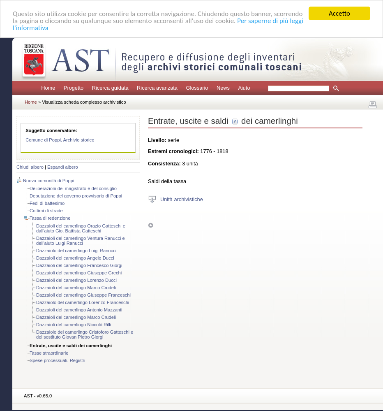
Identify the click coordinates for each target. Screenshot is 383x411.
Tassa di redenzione (50, 218)
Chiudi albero (30, 167)
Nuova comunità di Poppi (48, 180)
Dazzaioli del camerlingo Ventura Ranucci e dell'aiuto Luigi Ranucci (80, 241)
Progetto (73, 88)
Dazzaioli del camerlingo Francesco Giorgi (79, 265)
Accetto (339, 13)
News (223, 88)
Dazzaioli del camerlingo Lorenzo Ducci (76, 280)
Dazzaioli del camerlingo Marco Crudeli (76, 287)
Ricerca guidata (110, 88)
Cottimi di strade (46, 210)
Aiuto (244, 88)
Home (48, 88)
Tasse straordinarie (49, 353)
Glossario (197, 88)
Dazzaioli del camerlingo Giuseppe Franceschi (83, 295)
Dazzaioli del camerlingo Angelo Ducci (75, 257)
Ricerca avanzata (157, 88)
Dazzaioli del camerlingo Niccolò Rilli (73, 324)
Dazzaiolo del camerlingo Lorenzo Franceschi (82, 302)
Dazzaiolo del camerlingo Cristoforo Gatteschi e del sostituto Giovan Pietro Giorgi (84, 334)
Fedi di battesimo (47, 203)
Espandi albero (62, 167)
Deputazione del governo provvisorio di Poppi (76, 195)
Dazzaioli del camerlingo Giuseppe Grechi (79, 272)
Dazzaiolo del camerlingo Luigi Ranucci (76, 250)
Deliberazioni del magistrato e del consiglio (73, 188)
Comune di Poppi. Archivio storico (59, 139)
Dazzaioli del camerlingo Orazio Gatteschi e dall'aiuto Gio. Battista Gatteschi (80, 228)
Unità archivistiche (181, 199)
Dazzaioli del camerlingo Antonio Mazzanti (79, 309)
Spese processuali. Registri (57, 360)
